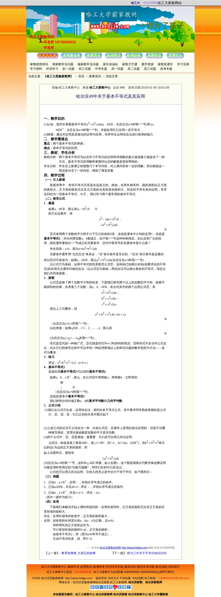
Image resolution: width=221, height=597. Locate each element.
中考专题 (101, 68)
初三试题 (85, 68)
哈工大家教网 (118, 582)
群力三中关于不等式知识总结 (146, 553)
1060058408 (131, 572)
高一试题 (117, 68)
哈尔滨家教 (102, 582)
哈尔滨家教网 (104, 594)
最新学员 (74, 566)
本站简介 (174, 566)
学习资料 (36, 68)
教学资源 (148, 64)
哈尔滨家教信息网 (110, 547)
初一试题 (68, 68)
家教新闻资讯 (39, 64)
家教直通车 (165, 64)
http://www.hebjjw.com (134, 547)
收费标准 (99, 566)
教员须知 (162, 566)
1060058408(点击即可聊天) (157, 572)
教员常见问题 (146, 566)
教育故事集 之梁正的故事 (78, 553)
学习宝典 (183, 64)
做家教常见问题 (88, 64)
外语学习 (52, 68)
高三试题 (150, 68)
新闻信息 (131, 566)
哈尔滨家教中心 (138, 594)
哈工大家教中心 (99, 87)
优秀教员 (87, 566)
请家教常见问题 (62, 64)
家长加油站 (110, 64)
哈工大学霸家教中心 (54, 566)
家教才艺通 (129, 64)
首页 (81, 76)
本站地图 (138, 578)
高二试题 (134, 68)
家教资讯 (95, 76)
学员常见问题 (115, 566)
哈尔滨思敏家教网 (84, 582)
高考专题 (166, 68)
